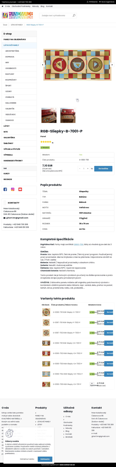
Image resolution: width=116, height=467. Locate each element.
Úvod (5, 25)
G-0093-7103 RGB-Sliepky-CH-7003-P (67, 364)
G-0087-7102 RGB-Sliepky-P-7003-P (67, 333)
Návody (35, 6)
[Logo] (17, 15)
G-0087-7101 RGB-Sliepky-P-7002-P (66, 322)
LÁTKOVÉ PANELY (17, 25)
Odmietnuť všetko (27, 459)
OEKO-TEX (78, 244)
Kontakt (49, 6)
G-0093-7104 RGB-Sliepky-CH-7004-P (68, 374)
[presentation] (42, 64)
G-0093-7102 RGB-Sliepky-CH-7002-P (67, 353)
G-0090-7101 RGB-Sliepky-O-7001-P (66, 312)
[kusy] (83, 169)
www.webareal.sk (67, 465)
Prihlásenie (93, 2)
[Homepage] (2, 6)
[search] (74, 16)
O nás (7, 6)
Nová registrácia (108, 2)
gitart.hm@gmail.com (17, 218)
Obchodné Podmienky (21, 6)
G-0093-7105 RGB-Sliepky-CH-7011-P (67, 384)
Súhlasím (45, 459)
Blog (42, 6)
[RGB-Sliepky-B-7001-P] (77, 65)
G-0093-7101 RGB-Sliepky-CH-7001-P (67, 343)
